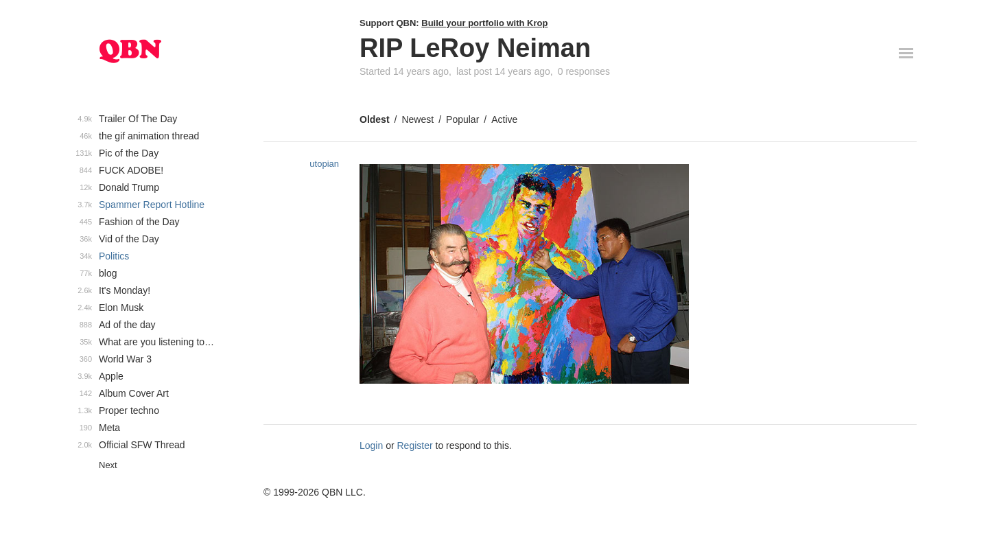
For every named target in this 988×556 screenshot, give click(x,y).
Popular (462, 119)
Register (415, 445)
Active (504, 119)
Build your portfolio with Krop (484, 23)
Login (371, 445)
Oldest (375, 119)
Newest (417, 119)
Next (108, 465)
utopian (324, 164)
